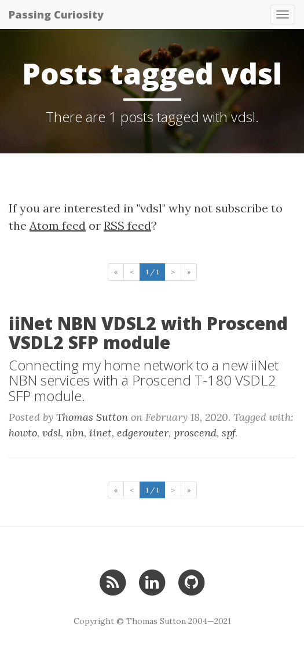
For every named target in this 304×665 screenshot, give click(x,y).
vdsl (51, 432)
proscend (195, 432)
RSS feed (127, 225)
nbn (75, 432)
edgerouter (143, 432)
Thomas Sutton (92, 417)
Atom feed (58, 225)
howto (23, 432)
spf (228, 432)
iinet (100, 432)
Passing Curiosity (56, 14)
